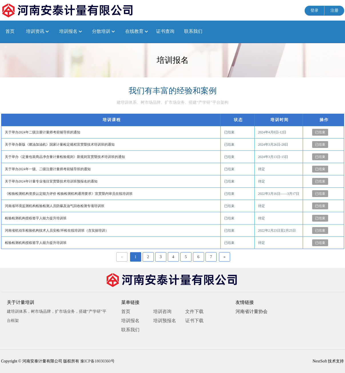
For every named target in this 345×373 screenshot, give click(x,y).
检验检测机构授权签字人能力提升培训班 (36, 218)
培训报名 (68, 31)
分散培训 (101, 31)
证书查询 (165, 31)
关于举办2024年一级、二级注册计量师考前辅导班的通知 (48, 169)
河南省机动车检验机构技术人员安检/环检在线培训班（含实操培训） (57, 230)
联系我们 (193, 31)
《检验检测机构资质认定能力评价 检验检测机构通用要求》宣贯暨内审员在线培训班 (69, 194)
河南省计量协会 (252, 311)
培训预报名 (164, 320)
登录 (314, 10)
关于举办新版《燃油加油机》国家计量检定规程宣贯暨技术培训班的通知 (60, 145)
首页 (10, 31)
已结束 (320, 132)
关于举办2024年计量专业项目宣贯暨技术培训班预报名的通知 (51, 181)
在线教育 (134, 31)
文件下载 (194, 311)
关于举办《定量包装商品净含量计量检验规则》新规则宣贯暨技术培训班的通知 (65, 157)
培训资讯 (35, 31)
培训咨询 (162, 311)
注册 (334, 10)
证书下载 (194, 320)
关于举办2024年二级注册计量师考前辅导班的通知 (42, 132)
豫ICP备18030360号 (97, 361)
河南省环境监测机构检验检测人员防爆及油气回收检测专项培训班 (54, 206)
